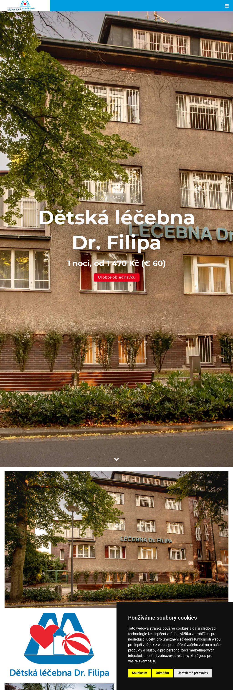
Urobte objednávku (116, 277)
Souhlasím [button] (139, 673)
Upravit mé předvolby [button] (193, 673)
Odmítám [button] (162, 673)
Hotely (116, 197)
